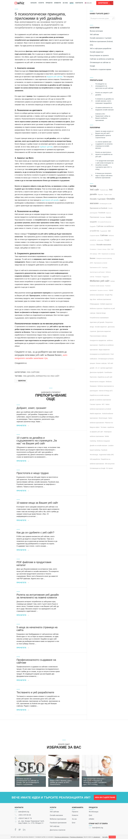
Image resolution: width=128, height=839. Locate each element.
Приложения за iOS (95, 267)
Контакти (79, 3)
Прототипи (93, 377)
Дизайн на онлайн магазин (98, 445)
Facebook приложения (58, 822)
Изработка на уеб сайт (47, 376)
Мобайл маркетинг (106, 304)
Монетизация (103, 418)
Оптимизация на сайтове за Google (100, 64)
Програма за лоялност (103, 290)
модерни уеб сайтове (54, 76)
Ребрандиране (94, 304)
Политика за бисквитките (76, 837)
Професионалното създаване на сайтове (36, 661)
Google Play (108, 295)
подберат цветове (46, 147)
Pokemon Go (109, 422)
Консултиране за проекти (99, 55)
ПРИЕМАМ (112, 837)
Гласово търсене (95, 404)
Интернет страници (101, 249)
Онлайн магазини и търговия (100, 38)
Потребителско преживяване (99, 317)
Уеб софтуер (93, 254)
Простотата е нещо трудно (33, 473)
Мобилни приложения (58, 819)
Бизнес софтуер (101, 363)
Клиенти (57, 3)
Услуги (41, 3)
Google (107, 240)
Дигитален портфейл (96, 372)
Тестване (104, 427)
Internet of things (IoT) (106, 390)
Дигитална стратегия (57, 830)
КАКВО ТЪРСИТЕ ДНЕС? (99, 13)
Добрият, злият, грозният (31, 407)
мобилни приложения (104, 299)
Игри (108, 249)
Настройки (105, 837)
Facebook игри (104, 190)
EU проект (109, 468)
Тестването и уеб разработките (35, 692)
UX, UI (97, 368)
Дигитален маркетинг (104, 331)
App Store (93, 299)
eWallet (91, 819)
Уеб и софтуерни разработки (100, 48)
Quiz (90, 815)
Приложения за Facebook (98, 208)
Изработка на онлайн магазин (99, 395)
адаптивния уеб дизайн (50, 200)
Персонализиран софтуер (98, 336)
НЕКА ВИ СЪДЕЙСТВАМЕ (105, 798)
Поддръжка (105, 276)
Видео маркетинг (104, 349)
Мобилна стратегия (96, 308)
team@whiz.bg (97, 828)
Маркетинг (108, 212)
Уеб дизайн (29, 376)
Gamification (108, 372)
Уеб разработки (95, 459)
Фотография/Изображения (104, 222)
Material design (101, 313)
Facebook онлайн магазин (97, 286)
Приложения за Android (100, 263)
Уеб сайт (94, 189)
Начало (34, 3)
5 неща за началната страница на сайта (37, 629)
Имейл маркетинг (95, 413)
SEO (109, 231)
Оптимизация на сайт (106, 203)
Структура (104, 267)
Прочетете (23, 425)
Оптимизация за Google (97, 468)
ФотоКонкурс (93, 811)
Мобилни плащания (103, 441)
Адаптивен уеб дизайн (97, 322)
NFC (103, 404)
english (88, 2)
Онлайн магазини (103, 245)
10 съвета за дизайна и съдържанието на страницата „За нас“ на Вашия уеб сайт (37, 440)
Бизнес (93, 258)
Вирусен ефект (95, 427)
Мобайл (112, 281)
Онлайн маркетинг (97, 52)
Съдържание (103, 231)
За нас (65, 3)
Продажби (93, 226)
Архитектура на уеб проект (97, 272)
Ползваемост (93, 249)
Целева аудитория (106, 368)
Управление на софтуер (108, 254)
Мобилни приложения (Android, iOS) (101, 43)
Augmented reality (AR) (106, 454)
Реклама (102, 217)
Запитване (105, 3)
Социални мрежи (94, 235)
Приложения (94, 217)
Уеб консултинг (110, 463)
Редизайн (100, 194)
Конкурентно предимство (98, 340)
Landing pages (100, 240)
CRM (99, 254)
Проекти (49, 3)
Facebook (101, 213)
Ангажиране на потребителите (100, 354)
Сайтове (104, 235)
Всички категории (96, 31)
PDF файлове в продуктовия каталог (34, 564)
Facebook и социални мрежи (100, 69)
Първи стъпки (108, 194)
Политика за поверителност (62, 837)
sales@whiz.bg (23, 811)
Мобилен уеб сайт (100, 281)
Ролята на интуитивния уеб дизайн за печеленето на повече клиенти (38, 596)
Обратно (21, 381)
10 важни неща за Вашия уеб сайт (37, 502)
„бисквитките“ (96, 837)
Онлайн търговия (98, 199)
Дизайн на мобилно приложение (100, 400)
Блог (72, 3)
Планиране (98, 276)
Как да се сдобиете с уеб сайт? (35, 532)
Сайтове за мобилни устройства (102, 59)
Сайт (112, 249)
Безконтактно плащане (97, 381)
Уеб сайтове (33, 372)
